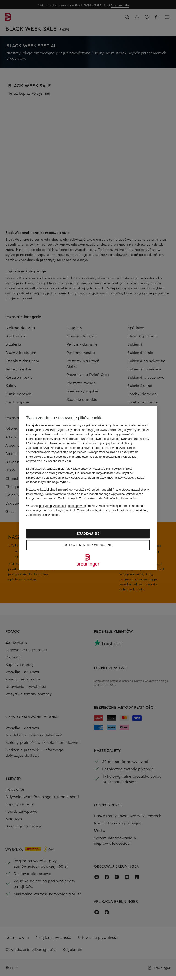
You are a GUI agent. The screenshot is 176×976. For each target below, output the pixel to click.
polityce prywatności (52, 506)
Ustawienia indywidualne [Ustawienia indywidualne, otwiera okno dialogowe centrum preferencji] (88, 545)
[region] (88, 488)
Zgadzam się (88, 533)
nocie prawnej (77, 506)
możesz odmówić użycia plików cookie (108, 498)
